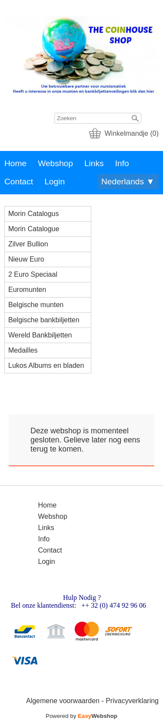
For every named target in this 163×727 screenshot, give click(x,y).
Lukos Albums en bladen (46, 365)
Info (122, 163)
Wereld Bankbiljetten (40, 335)
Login (54, 181)
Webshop (55, 163)
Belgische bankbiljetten (44, 320)
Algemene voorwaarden (63, 700)
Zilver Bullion (28, 244)
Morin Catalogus (33, 213)
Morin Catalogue (33, 229)
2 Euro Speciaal (32, 274)
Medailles (23, 350)
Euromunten (27, 289)
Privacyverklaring (132, 700)
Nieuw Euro (26, 259)
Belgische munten (35, 304)
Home (15, 163)
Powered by (81, 716)
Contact (18, 181)
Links (94, 163)
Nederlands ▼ (127, 181)
